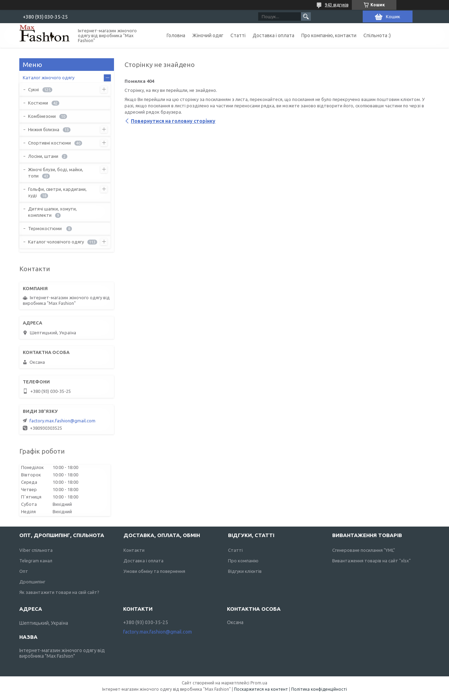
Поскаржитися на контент (261, 689)
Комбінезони (42, 116)
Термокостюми (45, 228)
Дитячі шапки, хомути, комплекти (52, 212)
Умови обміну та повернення (154, 571)
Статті (238, 35)
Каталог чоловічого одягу (56, 241)
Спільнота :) (377, 35)
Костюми (38, 102)
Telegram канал (35, 560)
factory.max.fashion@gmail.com (62, 420)
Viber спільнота (36, 550)
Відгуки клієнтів (245, 571)
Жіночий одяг (207, 35)
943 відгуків (336, 4)
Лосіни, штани (43, 156)
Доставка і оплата (273, 35)
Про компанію (243, 560)
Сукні (33, 89)
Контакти (134, 550)
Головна (176, 35)
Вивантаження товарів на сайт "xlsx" (371, 560)
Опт (23, 571)
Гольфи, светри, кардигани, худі (57, 192)
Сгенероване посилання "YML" (363, 550)
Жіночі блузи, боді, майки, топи (55, 172)
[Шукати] (306, 16)
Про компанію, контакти (328, 35)
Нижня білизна (43, 129)
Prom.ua (258, 683)
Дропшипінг (32, 581)
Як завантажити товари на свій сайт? (59, 592)
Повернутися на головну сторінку (173, 121)
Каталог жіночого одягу (48, 77)
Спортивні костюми (49, 142)
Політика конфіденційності (319, 689)
